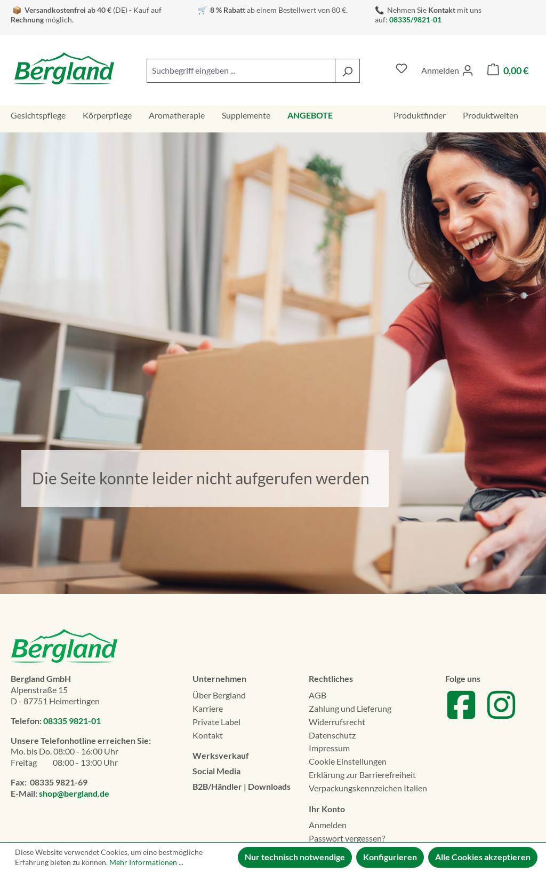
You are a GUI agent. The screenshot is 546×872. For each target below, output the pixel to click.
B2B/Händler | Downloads (241, 786)
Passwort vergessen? (347, 838)
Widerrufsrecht (337, 722)
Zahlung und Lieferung (350, 708)
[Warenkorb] (507, 71)
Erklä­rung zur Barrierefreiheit (362, 774)
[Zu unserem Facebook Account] (461, 717)
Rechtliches (331, 678)
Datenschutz (332, 735)
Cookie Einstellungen (348, 761)
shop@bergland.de (74, 793)
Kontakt (207, 735)
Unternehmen (219, 678)
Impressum (329, 748)
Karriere (207, 708)
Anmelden (328, 825)
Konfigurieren (390, 857)
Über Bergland (219, 695)
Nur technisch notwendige (295, 857)
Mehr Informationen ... (146, 862)
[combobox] (241, 71)
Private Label (216, 722)
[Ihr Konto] (447, 70)
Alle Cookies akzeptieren (483, 857)
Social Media (216, 771)
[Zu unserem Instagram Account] (501, 717)
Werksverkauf (220, 755)
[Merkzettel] (401, 71)
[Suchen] (347, 71)
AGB (317, 695)
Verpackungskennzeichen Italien (368, 788)
